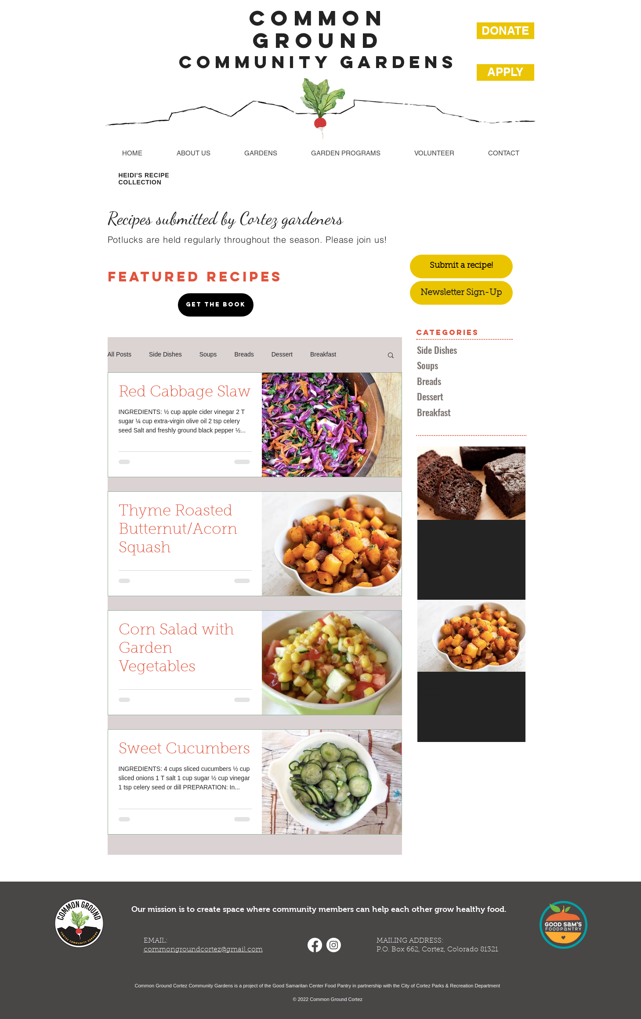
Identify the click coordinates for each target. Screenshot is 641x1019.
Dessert (282, 354)
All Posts (119, 354)
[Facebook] (315, 945)
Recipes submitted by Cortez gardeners (225, 218)
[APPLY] (505, 72)
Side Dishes (165, 354)
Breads (244, 354)
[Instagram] (333, 945)
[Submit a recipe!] (461, 266)
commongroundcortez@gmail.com (203, 949)
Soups (208, 354)
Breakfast (323, 354)
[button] (391, 355)
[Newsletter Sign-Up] (461, 293)
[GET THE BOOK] (216, 305)
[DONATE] (505, 30)
